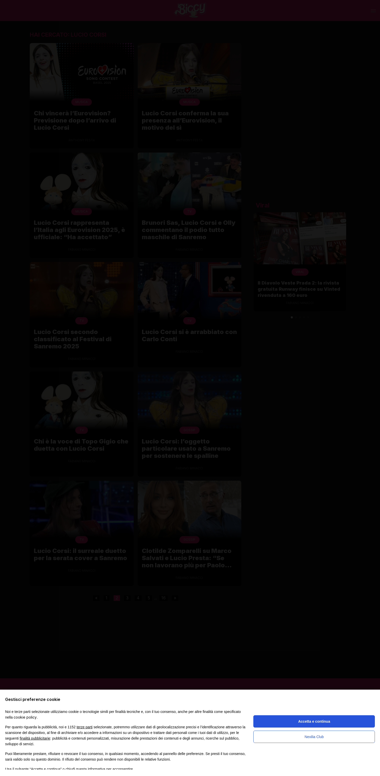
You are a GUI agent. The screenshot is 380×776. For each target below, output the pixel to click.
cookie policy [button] (25, 717)
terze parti (85, 727)
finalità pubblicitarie (35, 738)
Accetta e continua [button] (314, 721)
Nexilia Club (314, 737)
